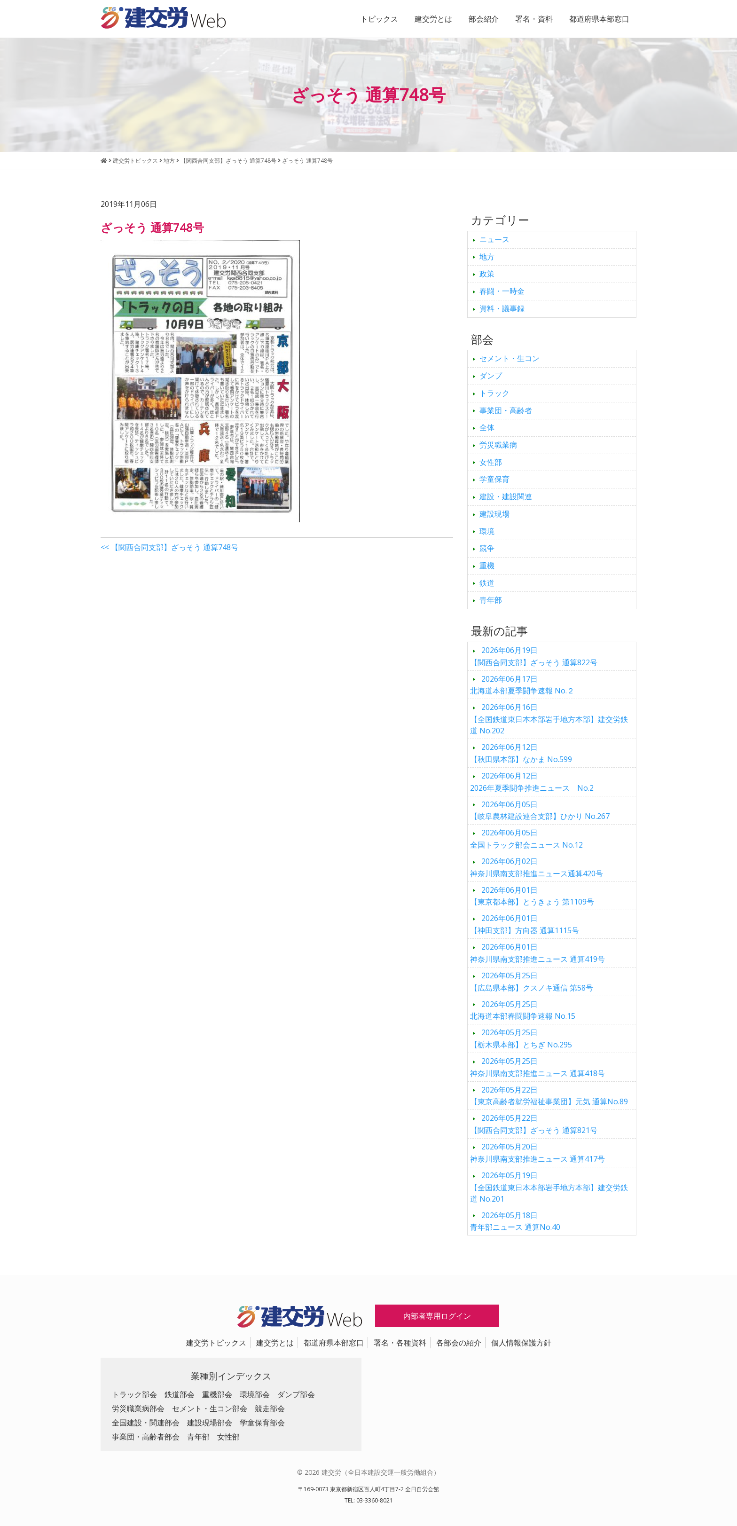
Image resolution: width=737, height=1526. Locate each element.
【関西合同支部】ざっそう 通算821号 (533, 1124)
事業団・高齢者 (505, 410)
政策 (486, 273)
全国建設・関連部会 (146, 1422)
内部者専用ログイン (437, 1316)
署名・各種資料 (400, 1342)
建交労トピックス (216, 1342)
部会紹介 (484, 19)
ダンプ (490, 375)
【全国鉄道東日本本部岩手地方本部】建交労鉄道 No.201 (549, 1187)
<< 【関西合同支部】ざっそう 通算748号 (169, 547)
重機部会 (217, 1394)
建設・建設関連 (505, 496)
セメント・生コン (509, 358)
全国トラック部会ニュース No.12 (526, 838)
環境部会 (255, 1394)
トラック (494, 393)
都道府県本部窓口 (599, 19)
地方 (486, 257)
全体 (486, 427)
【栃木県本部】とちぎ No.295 (521, 1038)
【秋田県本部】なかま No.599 (521, 753)
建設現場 (494, 514)
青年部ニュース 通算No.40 (515, 1221)
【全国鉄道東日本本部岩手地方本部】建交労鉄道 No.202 (549, 719)
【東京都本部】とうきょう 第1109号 (532, 896)
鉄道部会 (180, 1394)
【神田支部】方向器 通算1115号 (524, 924)
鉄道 (486, 583)
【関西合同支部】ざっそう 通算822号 (533, 656)
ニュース (494, 239)
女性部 (490, 462)
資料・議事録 (502, 308)
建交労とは (433, 19)
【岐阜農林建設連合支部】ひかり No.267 (540, 810)
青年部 (490, 600)
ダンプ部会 (296, 1394)
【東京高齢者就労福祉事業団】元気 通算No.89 (549, 1096)
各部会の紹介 (458, 1342)
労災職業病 (498, 445)
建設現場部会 (209, 1422)
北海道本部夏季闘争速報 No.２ (522, 685)
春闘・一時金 (502, 291)
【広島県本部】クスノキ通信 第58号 (531, 981)
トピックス (379, 19)
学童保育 (494, 479)
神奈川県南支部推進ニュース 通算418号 (537, 1067)
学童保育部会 (262, 1422)
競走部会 (270, 1408)
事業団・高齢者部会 (146, 1437)
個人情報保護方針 (521, 1342)
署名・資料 (534, 19)
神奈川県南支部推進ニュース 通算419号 (537, 953)
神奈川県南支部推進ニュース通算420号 (536, 867)
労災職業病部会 (138, 1408)
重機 (486, 565)
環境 (486, 531)
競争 (486, 548)
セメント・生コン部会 (209, 1408)
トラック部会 (134, 1394)
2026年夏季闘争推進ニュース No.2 (532, 782)
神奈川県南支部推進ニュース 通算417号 (537, 1152)
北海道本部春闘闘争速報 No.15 (522, 1010)
